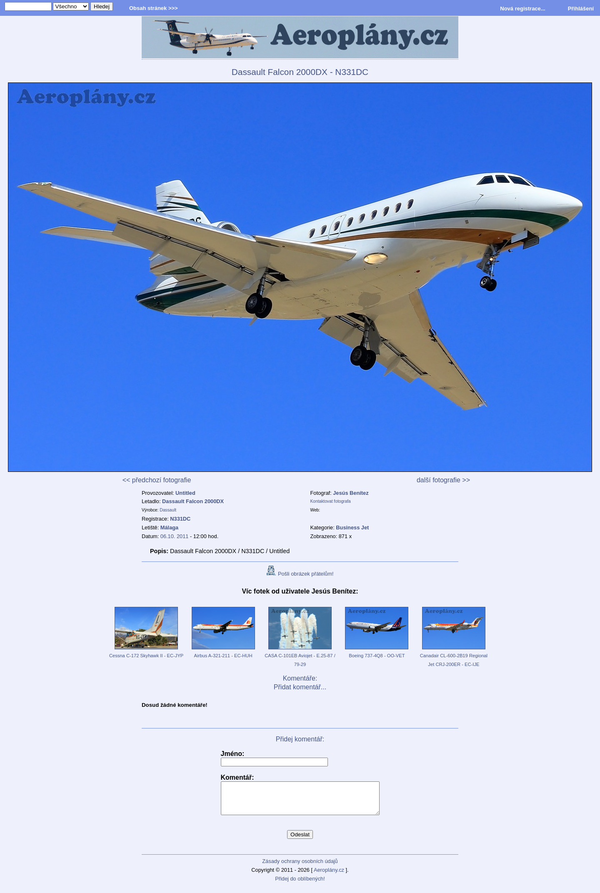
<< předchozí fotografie (156, 480)
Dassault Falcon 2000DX (193, 501)
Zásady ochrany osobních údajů (300, 867)
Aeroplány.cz (329, 876)
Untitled (185, 493)
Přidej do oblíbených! (300, 885)
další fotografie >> (443, 480)
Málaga (169, 527)
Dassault (168, 510)
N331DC (180, 519)
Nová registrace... (522, 8)
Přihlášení (581, 8)
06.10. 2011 (174, 536)
